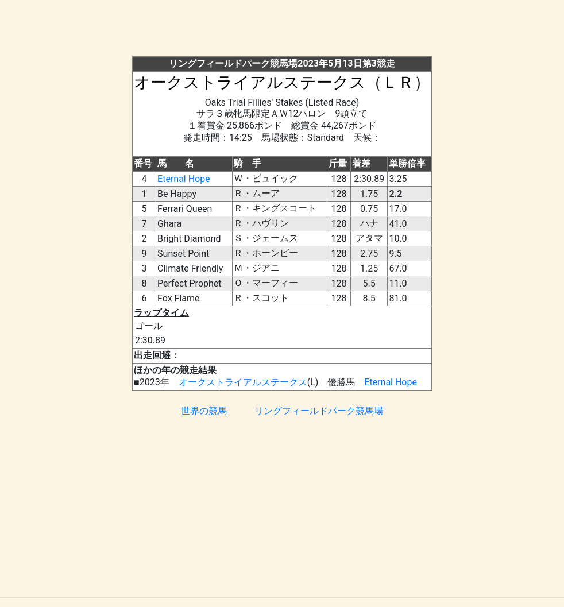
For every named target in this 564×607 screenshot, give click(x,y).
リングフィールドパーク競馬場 (318, 410)
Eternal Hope (183, 178)
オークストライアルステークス (243, 382)
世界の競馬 (204, 410)
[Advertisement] (293, 30)
